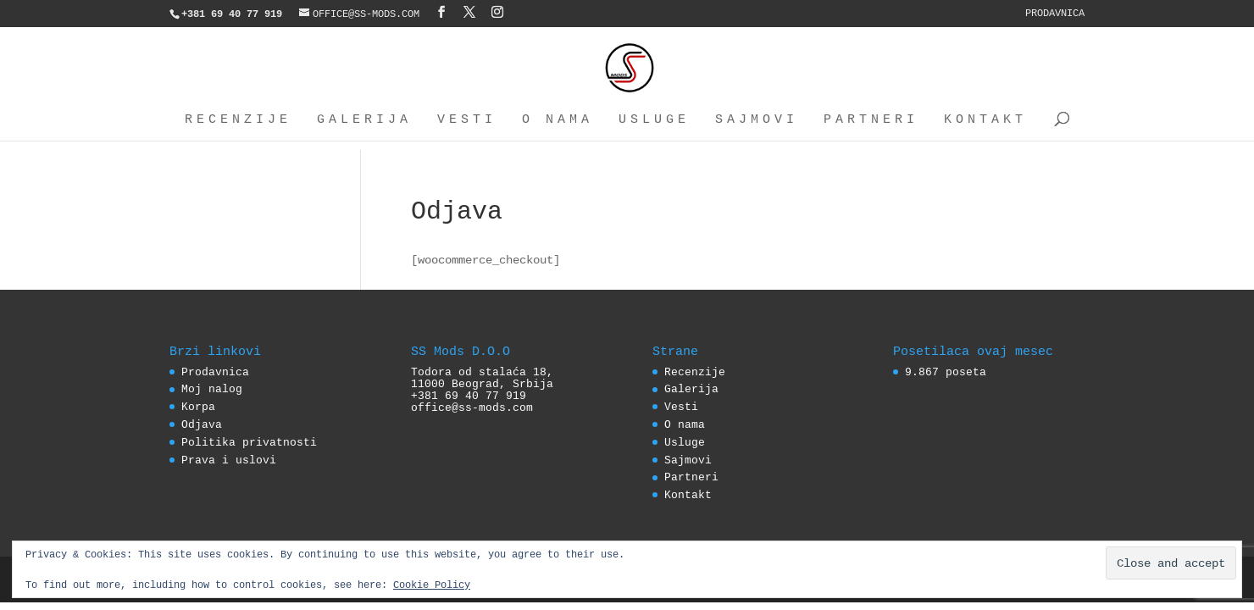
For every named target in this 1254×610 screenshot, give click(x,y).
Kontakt (985, 120)
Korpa (198, 406)
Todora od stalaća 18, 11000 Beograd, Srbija (482, 378)
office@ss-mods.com (472, 407)
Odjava (201, 424)
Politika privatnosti (249, 442)
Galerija (364, 120)
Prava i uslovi (228, 460)
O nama (557, 120)
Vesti (467, 120)
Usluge (654, 120)
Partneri (871, 120)
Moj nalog (211, 389)
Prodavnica (1055, 13)
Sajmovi (756, 120)
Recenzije (238, 120)
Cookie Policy (431, 584)
